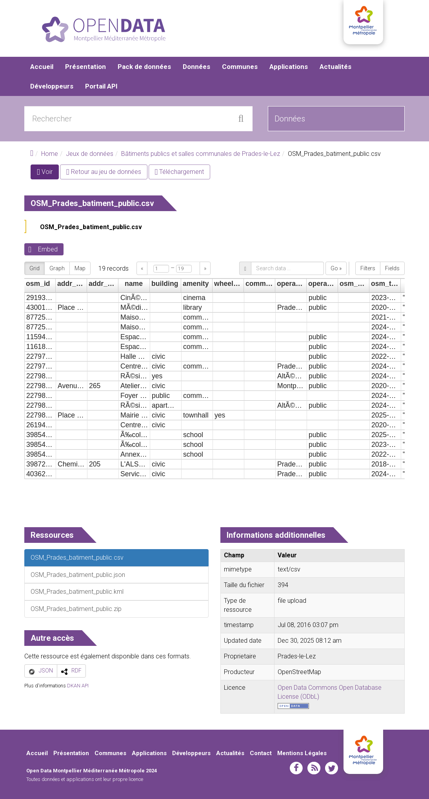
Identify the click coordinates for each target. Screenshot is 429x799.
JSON (46, 670)
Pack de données (144, 66)
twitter (331, 768)
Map (80, 268)
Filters (367, 268)
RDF (76, 670)
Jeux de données (89, 153)
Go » (336, 268)
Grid (34, 268)
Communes (240, 66)
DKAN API (78, 686)
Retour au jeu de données (103, 171)
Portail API (101, 86)
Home (49, 153)
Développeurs (51, 86)
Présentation (85, 66)
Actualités (335, 66)
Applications (288, 66)
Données (196, 66)
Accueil (41, 66)
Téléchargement (179, 171)
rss (313, 768)
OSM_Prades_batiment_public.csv (91, 227)
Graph (57, 268)
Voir (48, 173)
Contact (261, 753)
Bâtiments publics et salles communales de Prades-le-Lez (200, 153)
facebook (296, 768)
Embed (48, 249)
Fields (392, 268)
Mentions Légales (302, 753)
